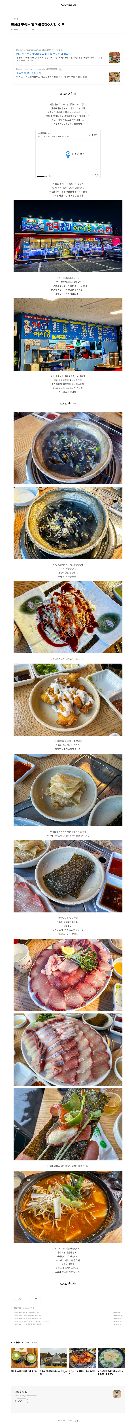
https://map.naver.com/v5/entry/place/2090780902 (37, 50)
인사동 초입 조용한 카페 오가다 (25, 1312)
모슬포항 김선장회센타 (28, 73)
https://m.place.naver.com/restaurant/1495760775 (36, 69)
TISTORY (69, 1421)
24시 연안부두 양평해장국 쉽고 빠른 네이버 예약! (42, 54)
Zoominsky (68, 5)
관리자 (77, 1421)
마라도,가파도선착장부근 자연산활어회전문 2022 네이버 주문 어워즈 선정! (51, 77)
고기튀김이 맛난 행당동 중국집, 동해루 (27, 1324)
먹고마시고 (17, 1308)
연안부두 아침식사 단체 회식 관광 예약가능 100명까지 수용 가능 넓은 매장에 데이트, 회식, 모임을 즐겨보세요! (59, 59)
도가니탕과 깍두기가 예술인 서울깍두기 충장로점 (31, 1321)
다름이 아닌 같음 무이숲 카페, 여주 (26, 1315)
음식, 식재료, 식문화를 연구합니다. (28, 1395)
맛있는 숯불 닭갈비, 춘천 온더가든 (26, 1318)
